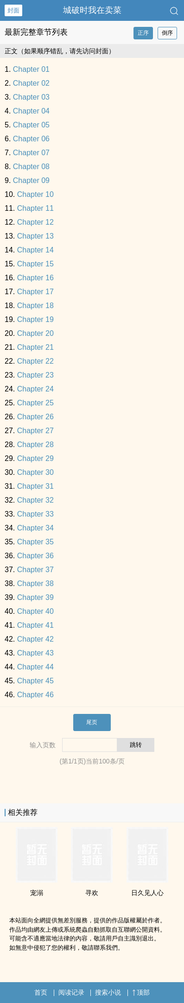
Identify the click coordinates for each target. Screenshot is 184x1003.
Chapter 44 (35, 667)
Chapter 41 (35, 625)
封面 (13, 10)
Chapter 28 (35, 444)
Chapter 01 (31, 69)
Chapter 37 (35, 570)
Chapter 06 (31, 139)
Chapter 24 (35, 389)
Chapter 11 (35, 208)
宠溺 (36, 892)
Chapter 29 (35, 458)
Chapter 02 (31, 83)
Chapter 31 (35, 486)
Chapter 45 (35, 681)
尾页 (91, 722)
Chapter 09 (31, 180)
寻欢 (91, 892)
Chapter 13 (35, 236)
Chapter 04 (31, 111)
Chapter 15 (35, 264)
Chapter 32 (35, 500)
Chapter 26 (35, 417)
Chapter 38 (35, 583)
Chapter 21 (35, 347)
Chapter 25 (35, 403)
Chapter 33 (35, 514)
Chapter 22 (35, 361)
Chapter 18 (35, 305)
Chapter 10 (35, 194)
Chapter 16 (35, 278)
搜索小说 (108, 992)
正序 (143, 33)
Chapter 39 (35, 597)
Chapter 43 (35, 653)
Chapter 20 (35, 333)
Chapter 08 (31, 166)
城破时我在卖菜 (92, 10)
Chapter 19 (35, 319)
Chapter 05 (31, 125)
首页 (40, 992)
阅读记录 (71, 992)
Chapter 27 (35, 431)
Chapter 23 (35, 375)
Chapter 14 (35, 250)
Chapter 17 (35, 292)
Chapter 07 (31, 153)
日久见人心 (147, 892)
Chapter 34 (35, 528)
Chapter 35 (35, 542)
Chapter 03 (31, 97)
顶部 (141, 992)
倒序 (167, 33)
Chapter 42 (35, 639)
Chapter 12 (35, 222)
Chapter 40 (35, 611)
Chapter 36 (35, 556)
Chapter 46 (35, 695)
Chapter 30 (35, 472)
